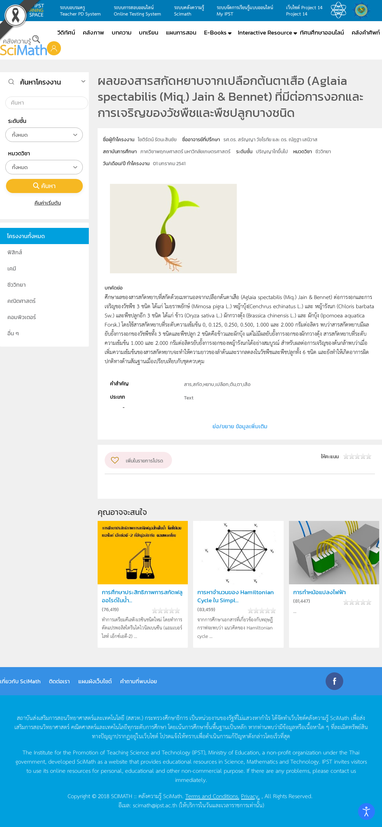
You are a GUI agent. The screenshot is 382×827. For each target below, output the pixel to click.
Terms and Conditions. (212, 795)
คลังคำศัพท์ (366, 32)
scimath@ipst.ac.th (155, 804)
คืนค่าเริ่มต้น (44, 203)
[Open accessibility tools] (366, 811)
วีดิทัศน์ (66, 32)
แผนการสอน (181, 32)
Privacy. (250, 795)
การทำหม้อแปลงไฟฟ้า (319, 592)
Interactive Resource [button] (265, 32)
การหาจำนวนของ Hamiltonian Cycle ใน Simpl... (235, 596)
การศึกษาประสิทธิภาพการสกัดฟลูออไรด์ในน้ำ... (142, 596)
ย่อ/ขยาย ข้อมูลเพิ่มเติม (239, 426)
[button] (54, 48)
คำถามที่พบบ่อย (138, 681)
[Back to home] (23, 45)
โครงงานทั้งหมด (26, 236)
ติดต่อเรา (59, 681)
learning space (35, 10)
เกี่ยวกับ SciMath (20, 681)
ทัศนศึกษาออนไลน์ (322, 32)
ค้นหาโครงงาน (40, 82)
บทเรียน (148, 32)
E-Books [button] (215, 32)
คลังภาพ (93, 32)
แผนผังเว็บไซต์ (95, 681)
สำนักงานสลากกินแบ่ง (363, 10)
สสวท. (340, 10)
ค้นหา (44, 186)
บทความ (121, 32)
